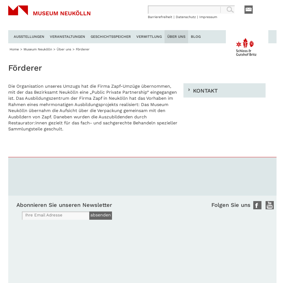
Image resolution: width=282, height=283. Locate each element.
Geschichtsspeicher (111, 37)
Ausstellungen (29, 37)
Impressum (208, 17)
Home (14, 49)
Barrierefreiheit (160, 17)
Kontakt (205, 90)
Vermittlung (149, 37)
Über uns (176, 37)
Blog (196, 37)
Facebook (257, 205)
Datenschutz (186, 17)
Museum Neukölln (49, 17)
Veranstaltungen (67, 37)
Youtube (270, 205)
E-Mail (248, 9)
